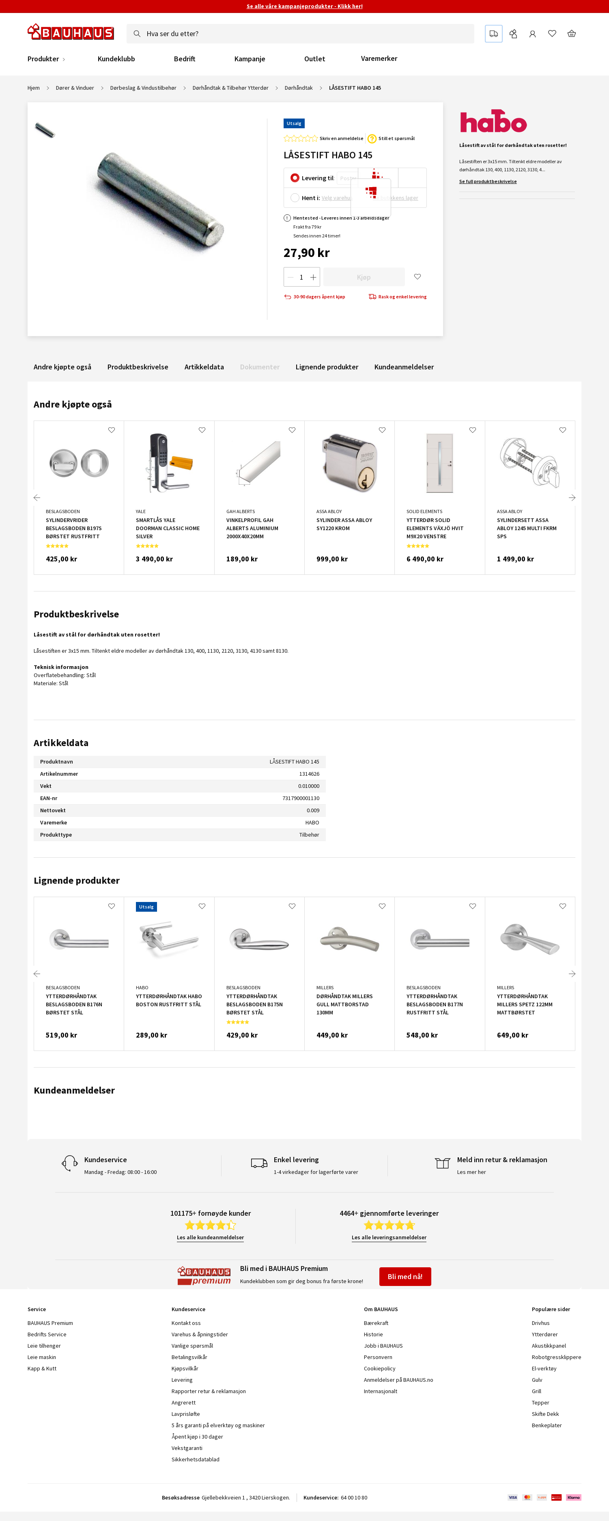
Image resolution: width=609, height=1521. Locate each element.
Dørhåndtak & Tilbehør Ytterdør (231, 87)
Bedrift (185, 59)
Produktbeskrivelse (138, 366)
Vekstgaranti (187, 1448)
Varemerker (379, 58)
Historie (373, 1334)
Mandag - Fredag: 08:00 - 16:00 (120, 1172)
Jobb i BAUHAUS (383, 1345)
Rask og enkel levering (397, 297)
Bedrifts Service (47, 1334)
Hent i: (311, 198)
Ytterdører (545, 1334)
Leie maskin (42, 1357)
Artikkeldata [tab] (61, 742)
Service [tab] (37, 1309)
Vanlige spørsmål (192, 1345)
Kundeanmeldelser (404, 366)
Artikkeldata (204, 366)
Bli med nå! (405, 1276)
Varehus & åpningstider (200, 1334)
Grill (536, 1391)
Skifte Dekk (546, 1413)
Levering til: (318, 178)
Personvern (378, 1357)
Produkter (43, 59)
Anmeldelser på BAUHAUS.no (398, 1379)
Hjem (34, 87)
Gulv (537, 1379)
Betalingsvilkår (189, 1357)
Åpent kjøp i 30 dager (197, 1436)
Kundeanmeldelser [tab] (74, 1090)
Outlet (314, 59)
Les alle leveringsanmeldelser (389, 1237)
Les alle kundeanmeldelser (210, 1237)
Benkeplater (547, 1425)
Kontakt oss (186, 1323)
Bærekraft (376, 1323)
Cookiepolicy (380, 1368)
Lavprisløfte (186, 1413)
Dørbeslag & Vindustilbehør (143, 87)
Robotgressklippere (556, 1357)
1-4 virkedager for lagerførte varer (316, 1172)
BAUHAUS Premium (50, 1323)
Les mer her (471, 1172)
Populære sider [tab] (551, 1309)
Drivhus (541, 1323)
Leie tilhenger (44, 1345)
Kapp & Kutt (42, 1368)
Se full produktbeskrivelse (488, 181)
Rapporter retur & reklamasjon (209, 1391)
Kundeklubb (116, 59)
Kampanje (250, 59)
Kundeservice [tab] (188, 1309)
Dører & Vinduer (75, 87)
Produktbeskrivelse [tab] (76, 614)
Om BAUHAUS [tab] (381, 1309)
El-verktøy (544, 1368)
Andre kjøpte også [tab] (73, 404)
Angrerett (184, 1402)
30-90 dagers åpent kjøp (314, 297)
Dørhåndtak (299, 87)
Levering (182, 1379)
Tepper (540, 1402)
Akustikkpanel (549, 1345)
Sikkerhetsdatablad (195, 1459)
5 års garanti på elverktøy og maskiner (218, 1425)
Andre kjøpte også (62, 366)
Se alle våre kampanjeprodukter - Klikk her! (305, 6)
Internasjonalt (380, 1391)
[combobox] (300, 33)
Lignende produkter (327, 366)
